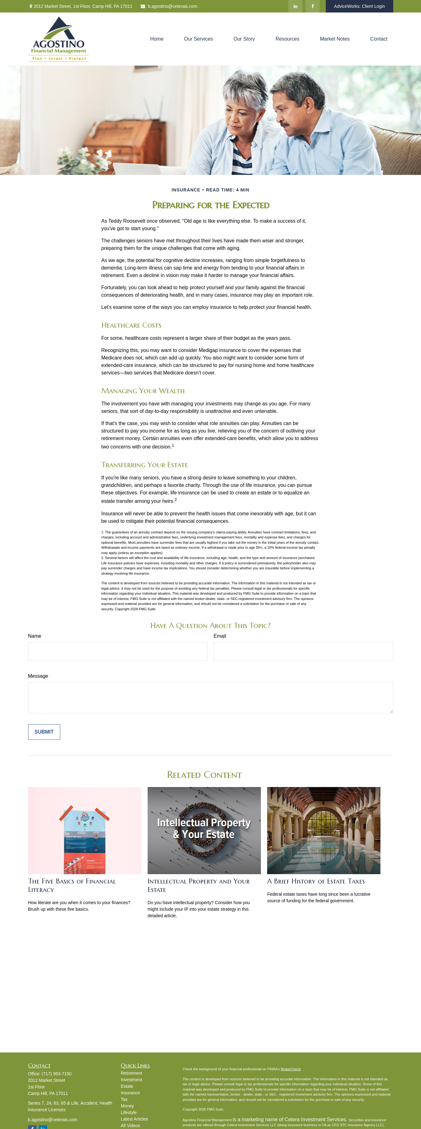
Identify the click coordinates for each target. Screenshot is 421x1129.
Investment (131, 1079)
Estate (127, 1086)
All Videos (130, 1125)
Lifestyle (129, 1112)
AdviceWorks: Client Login (359, 6)
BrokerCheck (291, 1069)
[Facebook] (313, 6)
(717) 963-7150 (57, 1073)
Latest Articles (134, 1119)
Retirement (131, 1073)
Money (127, 1105)
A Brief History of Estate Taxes (316, 881)
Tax (124, 1099)
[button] (157, 39)
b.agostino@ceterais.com (168, 6)
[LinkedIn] (295, 6)
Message (38, 676)
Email (220, 636)
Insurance (130, 1092)
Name (35, 636)
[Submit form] (44, 732)
